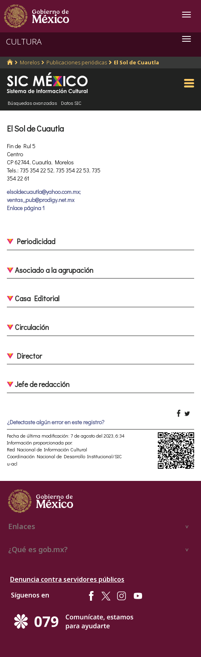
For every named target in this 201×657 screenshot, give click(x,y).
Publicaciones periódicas (76, 62)
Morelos (30, 62)
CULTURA (24, 41)
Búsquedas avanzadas (32, 103)
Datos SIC (71, 103)
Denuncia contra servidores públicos (67, 579)
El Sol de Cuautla (136, 62)
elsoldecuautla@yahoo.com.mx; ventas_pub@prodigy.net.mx (44, 196)
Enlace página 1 (25, 208)
